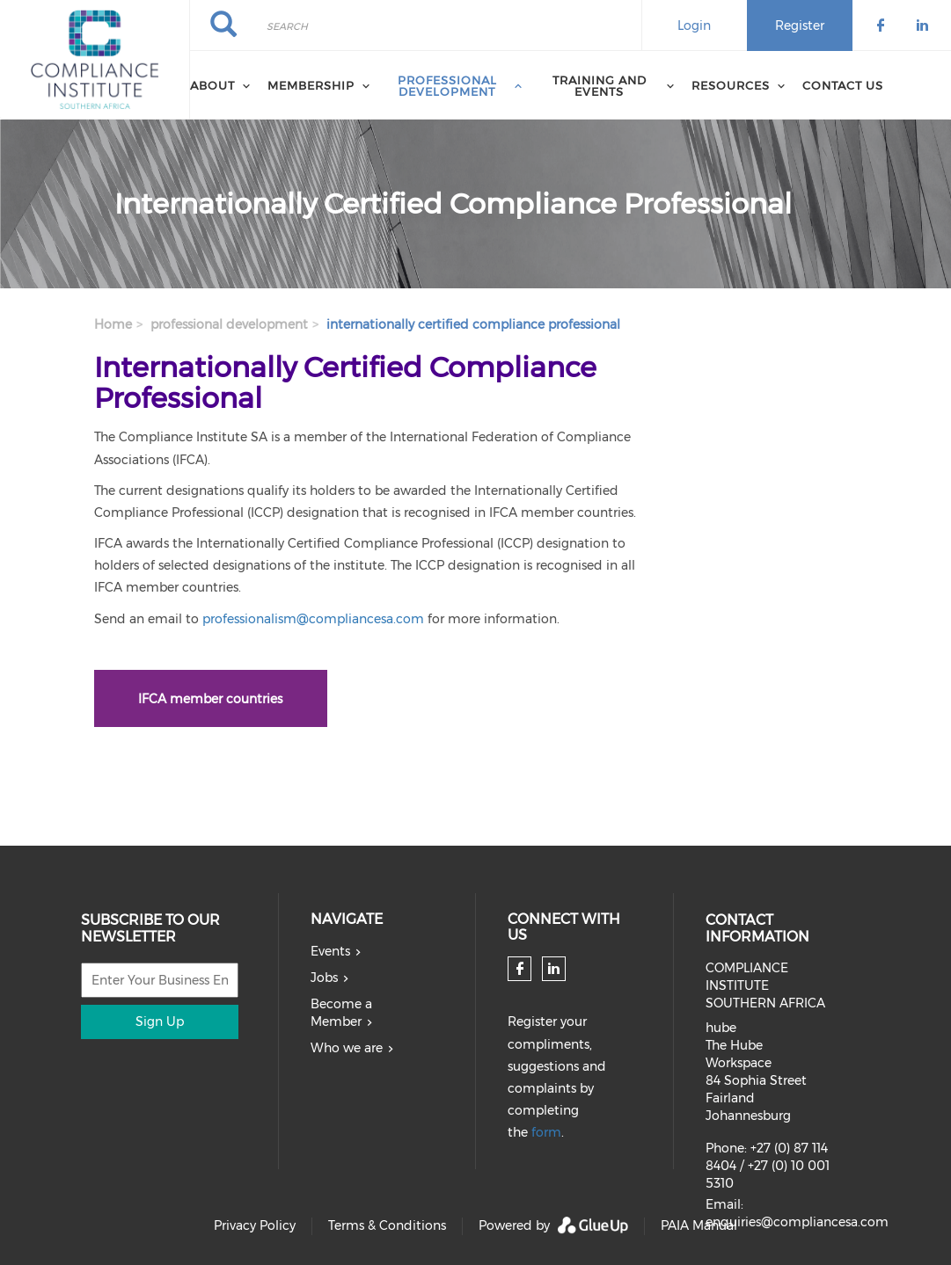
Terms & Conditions (387, 1225)
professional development (229, 324)
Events (330, 951)
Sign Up (159, 1021)
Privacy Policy (255, 1225)
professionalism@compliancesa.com (313, 619)
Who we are (347, 1048)
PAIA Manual (699, 1225)
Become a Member (341, 1012)
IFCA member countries (210, 699)
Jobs (324, 977)
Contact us (842, 85)
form (546, 1132)
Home (113, 324)
